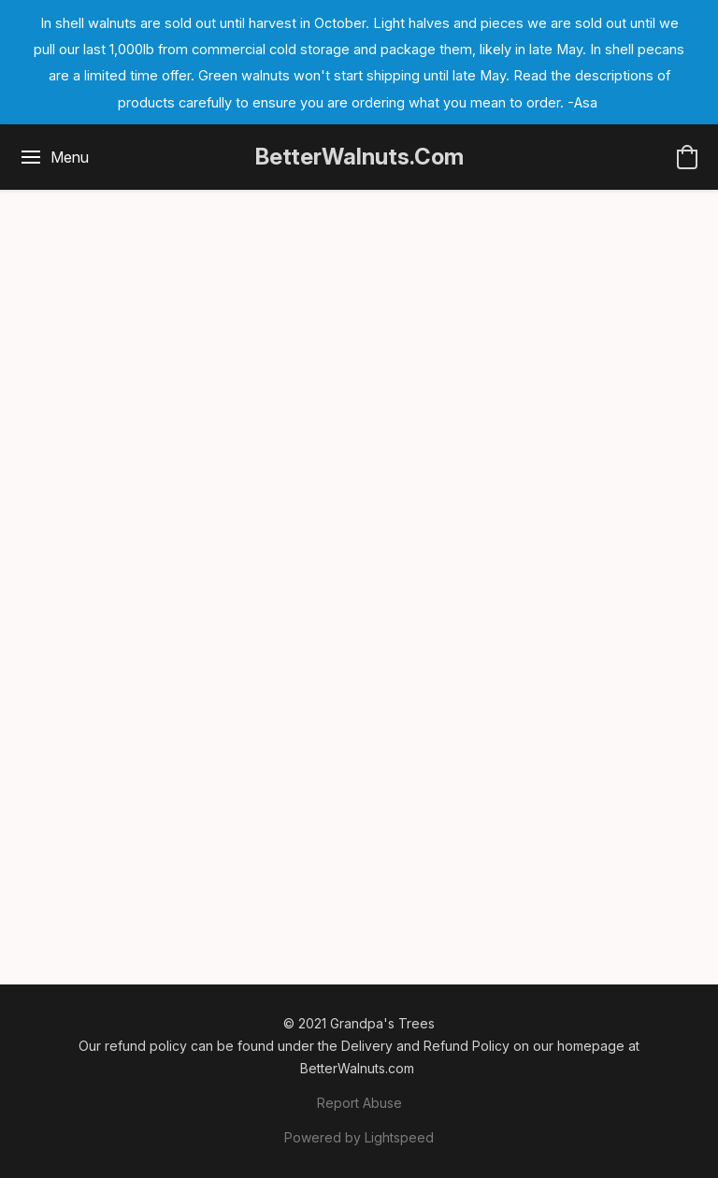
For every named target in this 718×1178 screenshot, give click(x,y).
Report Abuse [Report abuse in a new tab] (359, 1103)
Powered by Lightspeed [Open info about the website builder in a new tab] (359, 1137)
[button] (359, 157)
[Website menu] (54, 157)
